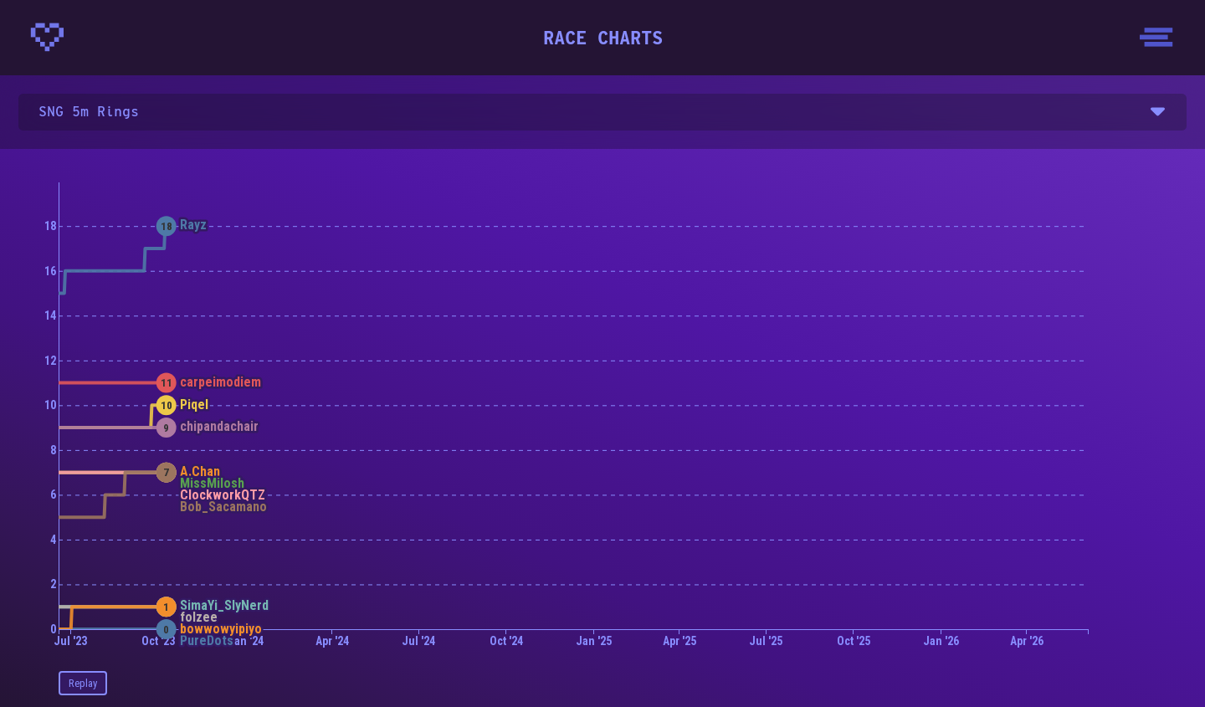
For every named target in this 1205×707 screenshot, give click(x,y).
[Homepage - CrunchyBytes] (47, 37)
